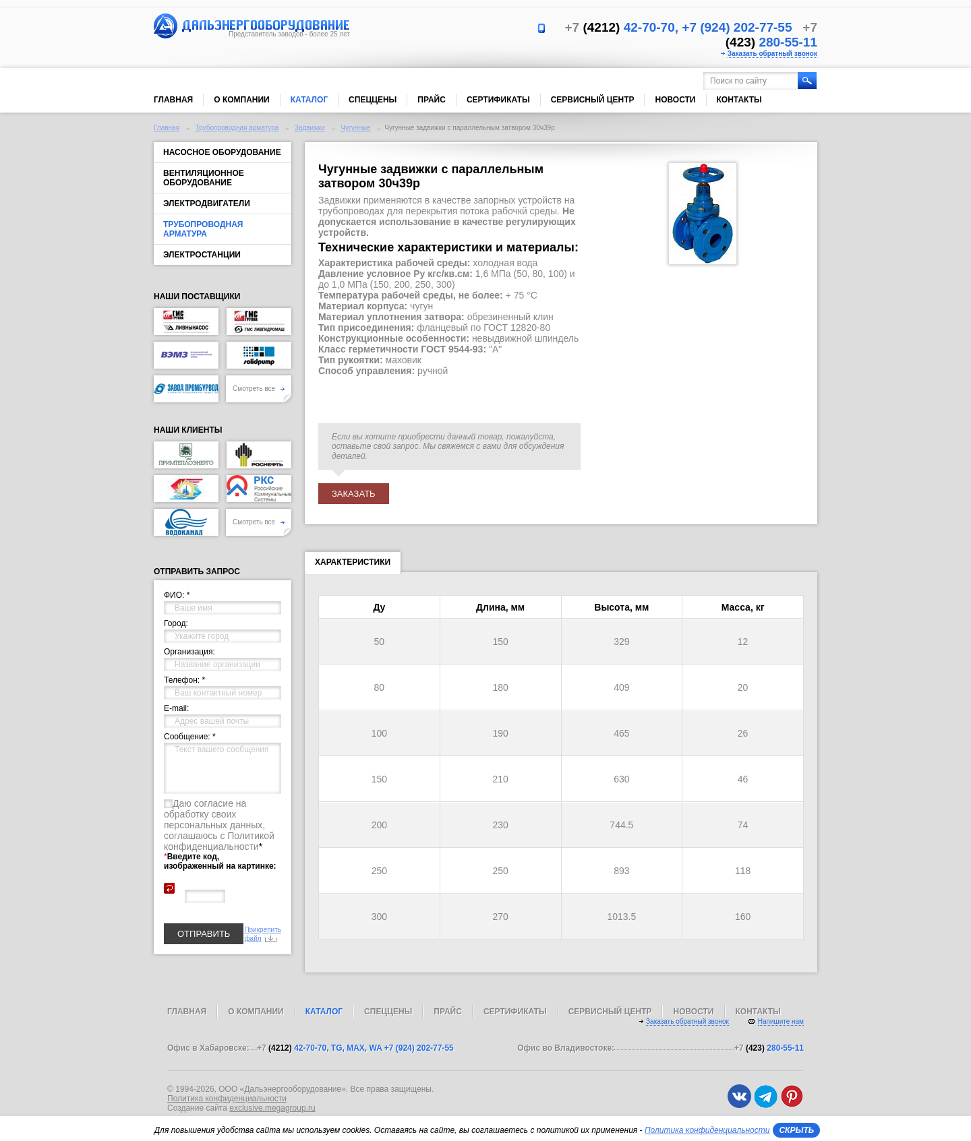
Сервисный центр (593, 99)
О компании (242, 99)
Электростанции (202, 254)
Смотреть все (259, 388)
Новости (675, 99)
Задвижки (310, 127)
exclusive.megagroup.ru (272, 1108)
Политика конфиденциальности (227, 1098)
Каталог (309, 99)
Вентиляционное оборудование (203, 177)
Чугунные (355, 127)
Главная (173, 99)
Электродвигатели (206, 203)
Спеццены (372, 99)
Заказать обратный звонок (772, 53)
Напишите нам (781, 1021)
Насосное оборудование (222, 152)
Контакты (739, 99)
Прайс (431, 99)
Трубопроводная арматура (237, 127)
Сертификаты (498, 99)
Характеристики (352, 564)
